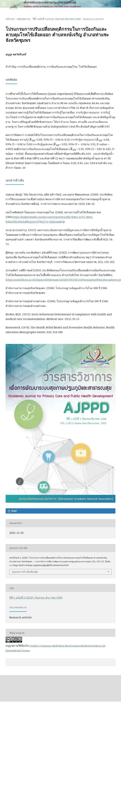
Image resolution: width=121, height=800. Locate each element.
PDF (14, 510)
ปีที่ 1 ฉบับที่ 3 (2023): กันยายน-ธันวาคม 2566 (57, 18)
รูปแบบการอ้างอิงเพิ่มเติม (25, 571)
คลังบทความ (23, 18)
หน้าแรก (10, 18)
